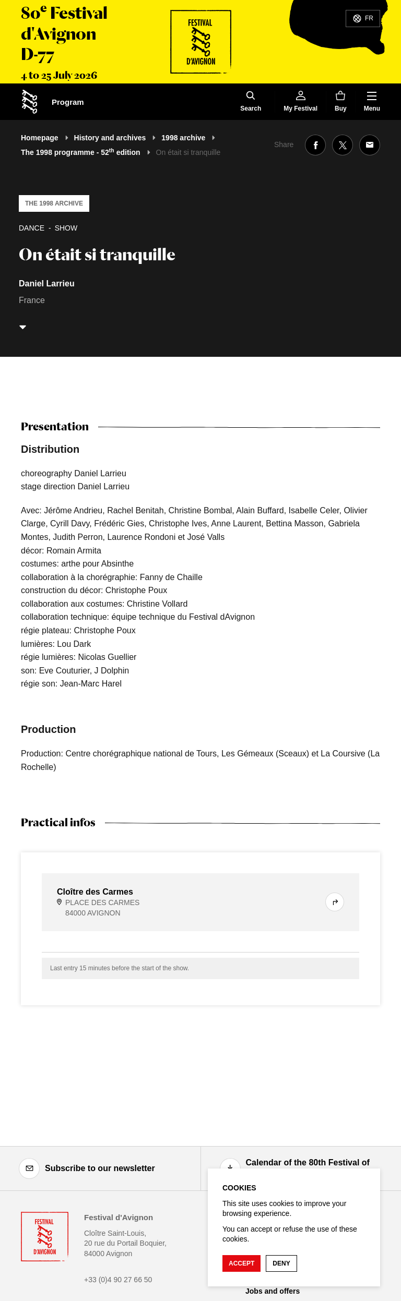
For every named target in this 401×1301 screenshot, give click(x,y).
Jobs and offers (272, 1291)
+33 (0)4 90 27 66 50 (118, 1279)
